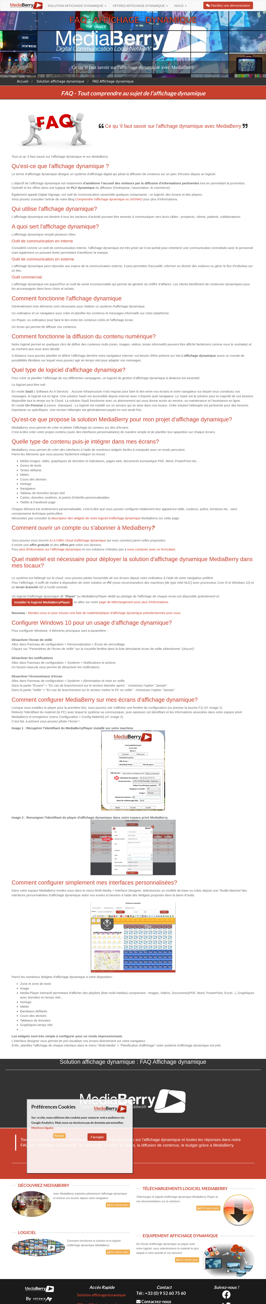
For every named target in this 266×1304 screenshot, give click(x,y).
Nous (180, 5)
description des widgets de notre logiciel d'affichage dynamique (96, 518)
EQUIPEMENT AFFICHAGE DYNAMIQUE (180, 1235)
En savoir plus (117, 1204)
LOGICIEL (27, 1232)
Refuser (59, 1135)
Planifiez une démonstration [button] (228, 5)
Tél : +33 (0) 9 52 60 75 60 (161, 1293)
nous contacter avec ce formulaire (151, 549)
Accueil (23, 81)
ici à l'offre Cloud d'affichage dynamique (78, 540)
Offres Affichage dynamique (140, 5)
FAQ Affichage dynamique (113, 81)
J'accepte (97, 1137)
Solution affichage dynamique (77, 5)
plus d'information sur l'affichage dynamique (50, 549)
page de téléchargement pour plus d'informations (133, 602)
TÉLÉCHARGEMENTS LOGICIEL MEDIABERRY (185, 1188)
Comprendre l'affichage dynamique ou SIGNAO (108, 199)
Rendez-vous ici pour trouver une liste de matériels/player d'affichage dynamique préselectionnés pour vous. (104, 613)
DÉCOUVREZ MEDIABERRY (43, 1185)
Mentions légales (42, 1127)
